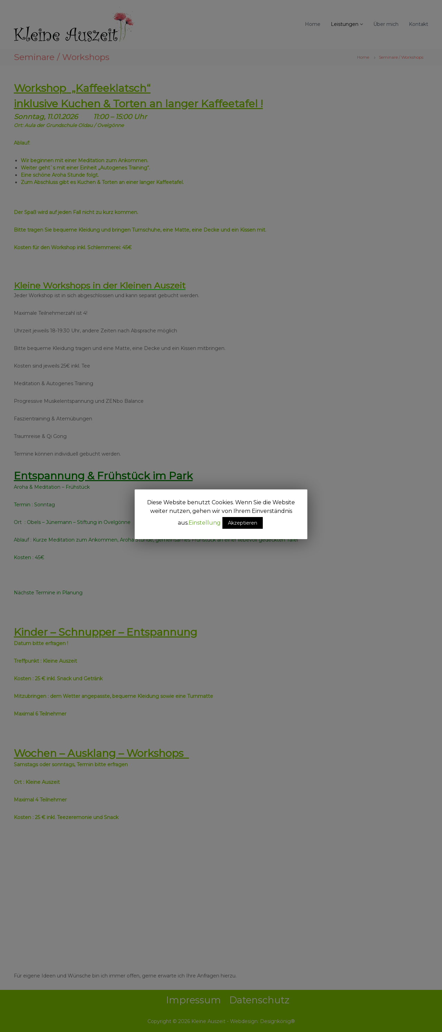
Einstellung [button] (205, 522)
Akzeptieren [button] (242, 523)
